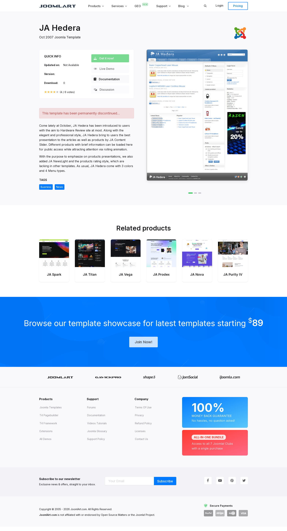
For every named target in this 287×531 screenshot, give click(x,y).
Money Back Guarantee (215, 416)
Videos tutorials (97, 427)
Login (219, 5)
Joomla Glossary (97, 435)
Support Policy (96, 443)
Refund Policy (143, 427)
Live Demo (105, 69)
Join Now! (143, 346)
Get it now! (105, 58)
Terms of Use (143, 411)
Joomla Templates (51, 411)
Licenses (140, 435)
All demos (45, 443)
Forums (91, 411)
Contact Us (141, 443)
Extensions (46, 435)
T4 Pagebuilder (49, 419)
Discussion (105, 89)
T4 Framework (48, 427)
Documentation (108, 79)
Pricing (238, 6)
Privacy (139, 419)
